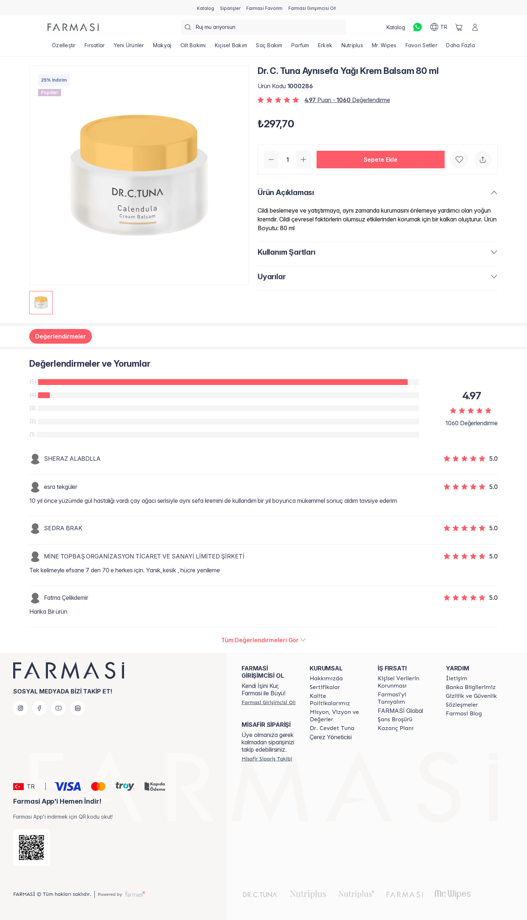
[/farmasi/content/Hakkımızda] (326, 678)
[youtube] (58, 708)
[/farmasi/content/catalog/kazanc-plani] (396, 728)
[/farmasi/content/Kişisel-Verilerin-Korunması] (405, 682)
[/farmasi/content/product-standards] (325, 687)
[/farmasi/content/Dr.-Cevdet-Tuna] (332, 728)
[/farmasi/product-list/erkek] (325, 47)
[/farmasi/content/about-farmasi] (405, 698)
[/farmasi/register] (230, 7)
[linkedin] (77, 708)
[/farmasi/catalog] (205, 7)
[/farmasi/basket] (459, 27)
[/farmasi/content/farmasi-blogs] (464, 713)
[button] (381, 159)
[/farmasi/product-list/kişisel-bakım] (231, 47)
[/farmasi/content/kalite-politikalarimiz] (337, 699)
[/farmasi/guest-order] (267, 759)
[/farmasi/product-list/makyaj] (162, 47)
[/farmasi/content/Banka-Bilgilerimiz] (471, 687)
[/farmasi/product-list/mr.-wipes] (384, 47)
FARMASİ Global (400, 710)
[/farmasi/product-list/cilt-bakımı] (193, 47)
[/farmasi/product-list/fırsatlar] (94, 47)
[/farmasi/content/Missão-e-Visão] (337, 715)
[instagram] (20, 708)
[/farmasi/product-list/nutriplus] (352, 47)
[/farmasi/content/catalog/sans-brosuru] (395, 719)
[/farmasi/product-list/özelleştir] (64, 47)
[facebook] (39, 708)
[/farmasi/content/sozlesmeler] (462, 704)
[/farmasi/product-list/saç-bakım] (269, 47)
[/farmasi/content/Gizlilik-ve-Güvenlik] (471, 696)
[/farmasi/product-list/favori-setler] (421, 47)
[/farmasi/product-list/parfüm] (300, 47)
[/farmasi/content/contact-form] (456, 678)
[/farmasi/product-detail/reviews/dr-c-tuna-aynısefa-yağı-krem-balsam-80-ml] (263, 640)
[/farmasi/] (73, 27)
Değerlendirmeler (60, 336)
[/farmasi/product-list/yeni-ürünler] (128, 47)
